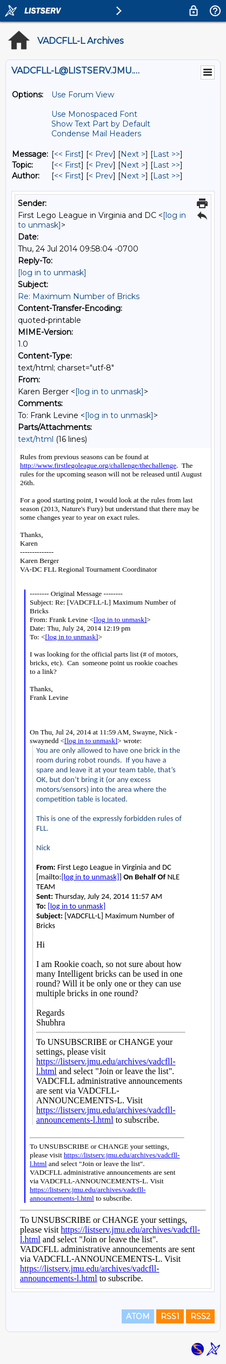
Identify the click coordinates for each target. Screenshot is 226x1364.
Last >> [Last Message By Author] (166, 176)
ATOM (138, 1316)
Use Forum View (82, 95)
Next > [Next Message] (133, 154)
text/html (36, 439)
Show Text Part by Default (100, 124)
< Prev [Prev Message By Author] (101, 176)
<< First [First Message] (67, 154)
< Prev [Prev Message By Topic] (101, 165)
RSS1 (170, 1316)
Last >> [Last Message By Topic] (166, 165)
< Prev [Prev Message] (101, 154)
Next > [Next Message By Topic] (133, 165)
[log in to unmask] (52, 272)
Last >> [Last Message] (166, 154)
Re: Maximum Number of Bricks (78, 296)
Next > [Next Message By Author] (133, 176)
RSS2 (200, 1316)
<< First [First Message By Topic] (67, 165)
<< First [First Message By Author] (67, 176)
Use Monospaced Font (94, 114)
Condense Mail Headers (96, 133)
